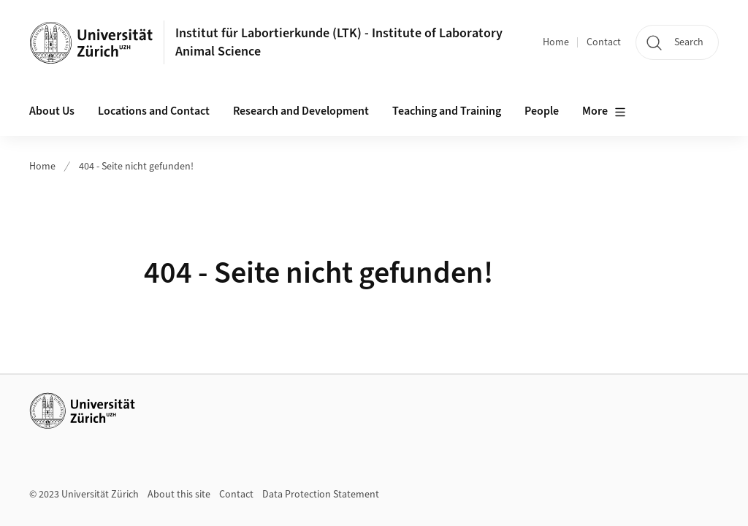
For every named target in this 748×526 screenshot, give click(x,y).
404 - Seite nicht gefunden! (136, 166)
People (541, 111)
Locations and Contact (154, 111)
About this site (179, 494)
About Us (52, 111)
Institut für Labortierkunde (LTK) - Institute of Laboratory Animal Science (339, 42)
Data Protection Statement (320, 494)
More (604, 111)
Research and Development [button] (301, 111)
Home (556, 42)
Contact (604, 42)
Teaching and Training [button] (446, 111)
